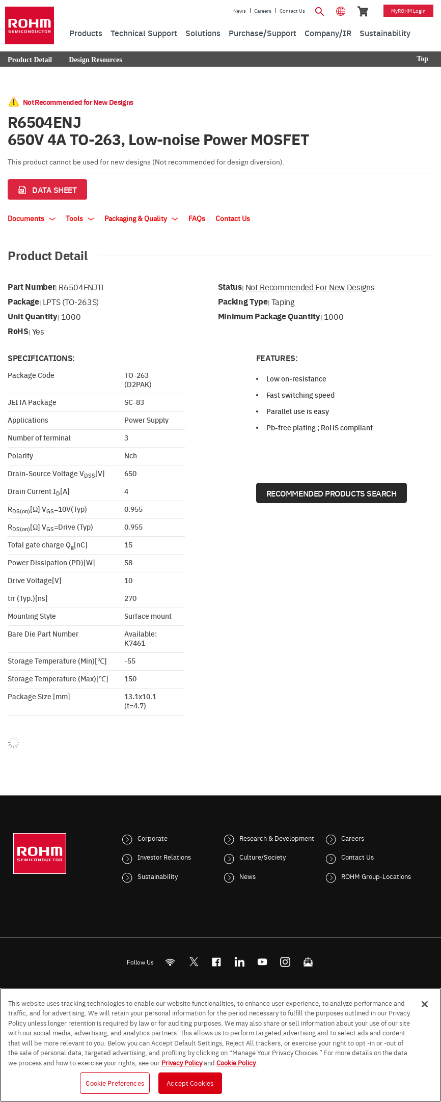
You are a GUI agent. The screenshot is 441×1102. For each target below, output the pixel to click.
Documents (32, 218)
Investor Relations (164, 856)
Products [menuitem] (85, 32)
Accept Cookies (190, 1082)
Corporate (152, 837)
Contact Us (292, 10)
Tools (80, 218)
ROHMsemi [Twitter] (193, 961)
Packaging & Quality (141, 218)
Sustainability (157, 875)
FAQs (196, 218)
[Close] (425, 1004)
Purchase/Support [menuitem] (262, 32)
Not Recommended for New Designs (310, 286)
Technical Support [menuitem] (144, 32)
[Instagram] (285, 961)
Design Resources (95, 60)
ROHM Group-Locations (376, 875)
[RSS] (170, 961)
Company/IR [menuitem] (328, 32)
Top (422, 59)
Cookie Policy (236, 1062)
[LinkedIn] (239, 961)
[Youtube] (262, 961)
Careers (262, 10)
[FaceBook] (216, 961)
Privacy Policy (181, 1062)
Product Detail (30, 60)
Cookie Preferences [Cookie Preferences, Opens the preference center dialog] (115, 1082)
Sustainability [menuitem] (385, 32)
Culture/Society (262, 856)
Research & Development (276, 837)
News (239, 10)
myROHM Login (408, 10)
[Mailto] (308, 961)
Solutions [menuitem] (202, 32)
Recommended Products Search (331, 493)
